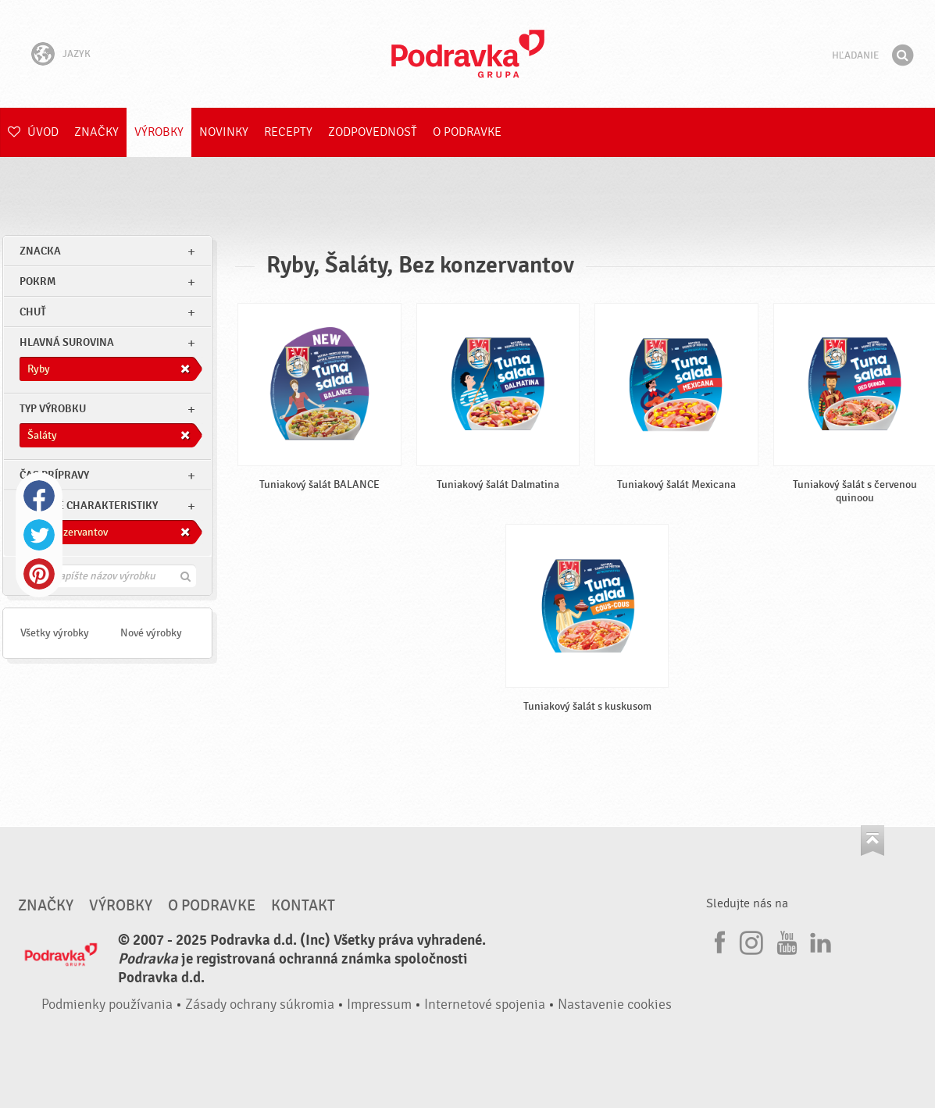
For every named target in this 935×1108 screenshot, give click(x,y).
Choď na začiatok (872, 840)
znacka (40, 251)
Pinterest (39, 574)
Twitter (39, 534)
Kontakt (303, 905)
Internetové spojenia (484, 1004)
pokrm (37, 281)
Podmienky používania (107, 1004)
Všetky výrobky (54, 633)
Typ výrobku (53, 408)
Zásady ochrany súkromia (259, 1004)
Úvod (33, 132)
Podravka (467, 53)
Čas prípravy (54, 475)
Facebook (39, 495)
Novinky (223, 132)
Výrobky (159, 132)
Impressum (379, 1004)
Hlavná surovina (67, 342)
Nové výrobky (151, 633)
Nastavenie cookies (615, 1004)
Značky (96, 132)
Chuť (33, 312)
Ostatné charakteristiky (89, 505)
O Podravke (467, 132)
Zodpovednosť (372, 132)
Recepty (288, 132)
